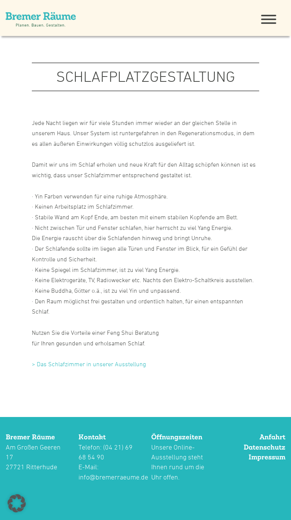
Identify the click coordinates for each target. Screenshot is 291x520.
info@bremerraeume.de (113, 477)
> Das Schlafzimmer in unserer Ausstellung (89, 364)
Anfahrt (272, 437)
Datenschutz (264, 447)
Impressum (267, 457)
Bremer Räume (30, 437)
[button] (16, 503)
